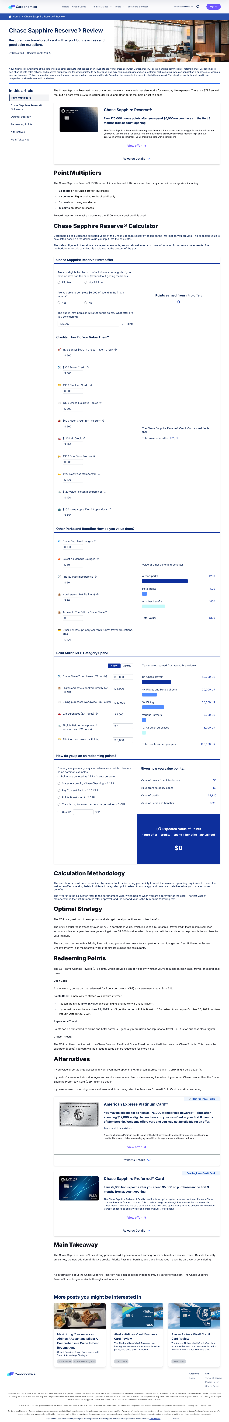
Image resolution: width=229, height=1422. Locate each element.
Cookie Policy (212, 1386)
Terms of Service (213, 1378)
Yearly (114, 665)
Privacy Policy (212, 1382)
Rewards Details (137, 158)
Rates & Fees (125, 1128)
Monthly (127, 665)
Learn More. (154, 1418)
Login (192, 1378)
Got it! (176, 1418)
